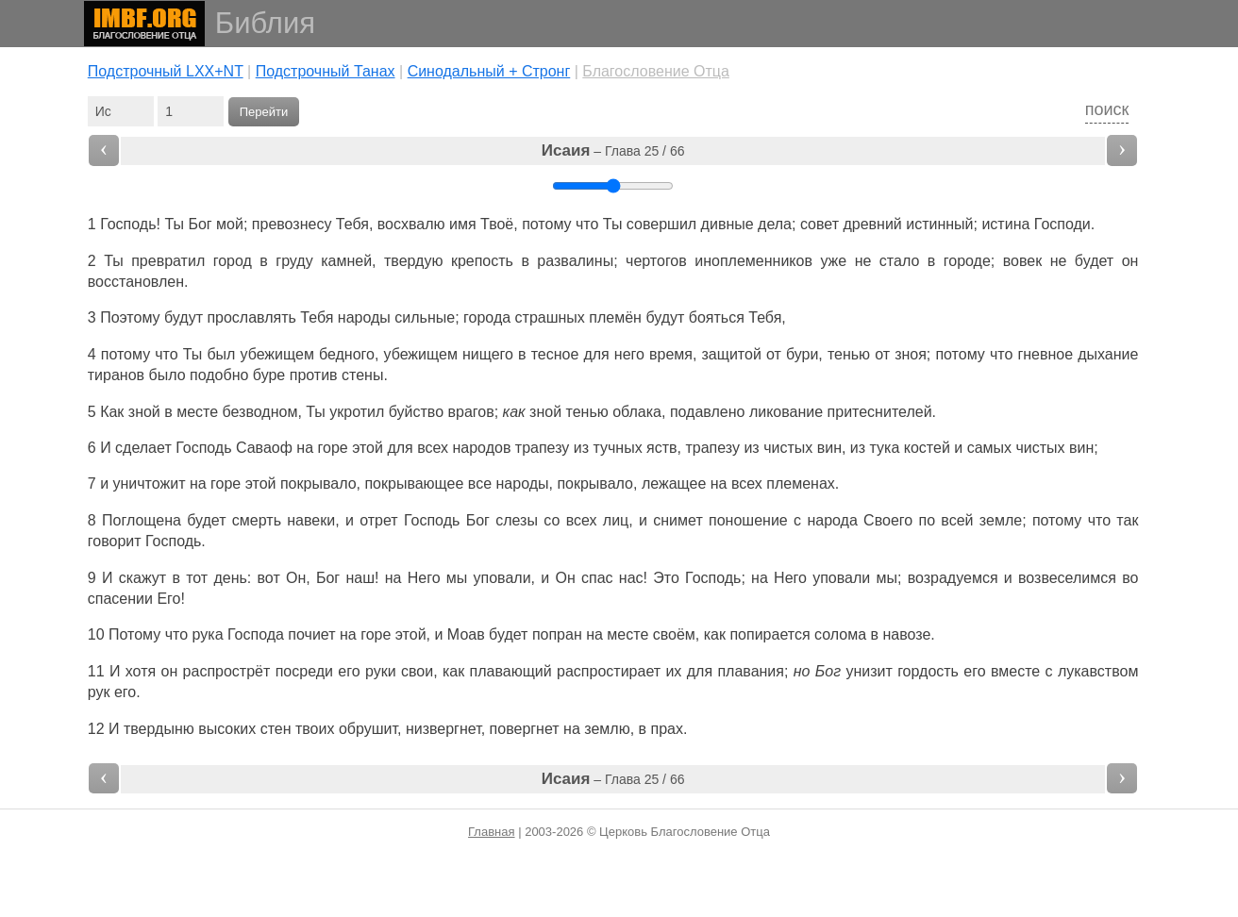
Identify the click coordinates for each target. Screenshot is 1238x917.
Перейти (264, 112)
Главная (491, 832)
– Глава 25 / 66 (613, 150)
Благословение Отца (655, 71)
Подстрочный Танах (325, 71)
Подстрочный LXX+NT (165, 71)
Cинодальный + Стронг (489, 71)
